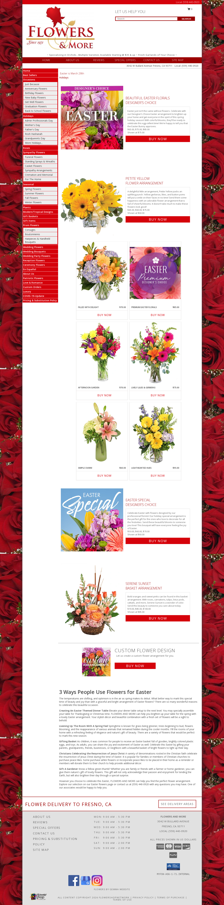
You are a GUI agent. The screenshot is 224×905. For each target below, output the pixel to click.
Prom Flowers (31, 225)
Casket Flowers (33, 165)
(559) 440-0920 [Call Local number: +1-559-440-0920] (191, 2)
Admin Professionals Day (39, 120)
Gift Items (29, 220)
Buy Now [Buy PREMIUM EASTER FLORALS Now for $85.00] (158, 315)
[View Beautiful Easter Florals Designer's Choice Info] (92, 117)
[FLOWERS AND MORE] (60, 28)
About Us (28, 273)
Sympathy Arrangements (38, 170)
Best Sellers (30, 75)
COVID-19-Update (33, 296)
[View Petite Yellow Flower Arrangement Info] (92, 198)
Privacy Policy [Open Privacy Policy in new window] (143, 897)
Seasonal (28, 184)
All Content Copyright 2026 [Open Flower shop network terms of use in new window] (78, 897)
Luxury (27, 291)
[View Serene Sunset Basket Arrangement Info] (92, 600)
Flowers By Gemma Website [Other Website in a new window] (112, 889)
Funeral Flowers (34, 157)
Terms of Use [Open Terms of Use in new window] (122, 899)
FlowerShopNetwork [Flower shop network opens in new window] (114, 897)
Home (26, 70)
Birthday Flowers (34, 93)
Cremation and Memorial (39, 174)
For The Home (33, 179)
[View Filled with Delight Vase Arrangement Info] (102, 273)
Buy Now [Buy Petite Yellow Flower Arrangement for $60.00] (158, 219)
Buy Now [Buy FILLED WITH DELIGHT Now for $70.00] (104, 315)
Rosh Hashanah (33, 134)
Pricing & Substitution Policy (40, 300)
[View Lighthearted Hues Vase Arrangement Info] (155, 433)
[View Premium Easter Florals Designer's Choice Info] (155, 273)
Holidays (28, 116)
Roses (26, 148)
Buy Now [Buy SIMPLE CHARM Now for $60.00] (104, 476)
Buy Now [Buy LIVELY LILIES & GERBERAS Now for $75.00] (158, 395)
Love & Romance (33, 282)
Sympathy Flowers (34, 152)
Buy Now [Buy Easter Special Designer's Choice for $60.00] (158, 541)
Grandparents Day (35, 138)
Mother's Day (32, 125)
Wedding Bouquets (34, 251)
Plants (27, 207)
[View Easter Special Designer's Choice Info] (92, 519)
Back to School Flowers (38, 110)
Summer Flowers (34, 193)
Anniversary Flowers (36, 88)
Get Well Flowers (34, 102)
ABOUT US (72, 60)
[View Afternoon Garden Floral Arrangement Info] (102, 353)
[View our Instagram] (97, 885)
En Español (29, 269)
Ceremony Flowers (34, 264)
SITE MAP (178, 60)
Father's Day (32, 129)
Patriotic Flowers (33, 278)
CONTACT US (151, 60)
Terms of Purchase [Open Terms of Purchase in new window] (171, 897)
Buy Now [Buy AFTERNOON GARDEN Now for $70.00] (104, 395)
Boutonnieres (32, 234)
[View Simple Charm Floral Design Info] (102, 433)
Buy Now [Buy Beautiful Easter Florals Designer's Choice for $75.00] (158, 139)
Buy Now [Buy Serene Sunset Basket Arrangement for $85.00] (158, 618)
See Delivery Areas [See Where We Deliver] (177, 804)
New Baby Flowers (35, 97)
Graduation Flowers (36, 106)
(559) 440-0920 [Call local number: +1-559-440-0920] (177, 831)
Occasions (29, 79)
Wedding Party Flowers (36, 256)
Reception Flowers (34, 260)
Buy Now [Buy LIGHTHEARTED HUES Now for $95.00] (158, 476)
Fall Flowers (31, 197)
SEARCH (186, 19)
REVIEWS (99, 60)
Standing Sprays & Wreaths (40, 161)
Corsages (30, 229)
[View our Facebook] (73, 885)
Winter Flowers (33, 202)
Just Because (32, 84)
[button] (173, 866)
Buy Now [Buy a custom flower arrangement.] (135, 665)
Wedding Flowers (33, 247)
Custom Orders (32, 287)
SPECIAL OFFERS (125, 60)
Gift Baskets (30, 216)
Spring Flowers (33, 189)
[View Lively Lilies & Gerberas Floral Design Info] (155, 353)
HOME (46, 60)
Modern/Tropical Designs (38, 211)
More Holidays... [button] (34, 142)
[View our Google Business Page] (85, 885)
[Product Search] (146, 19)
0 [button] (189, 9)
